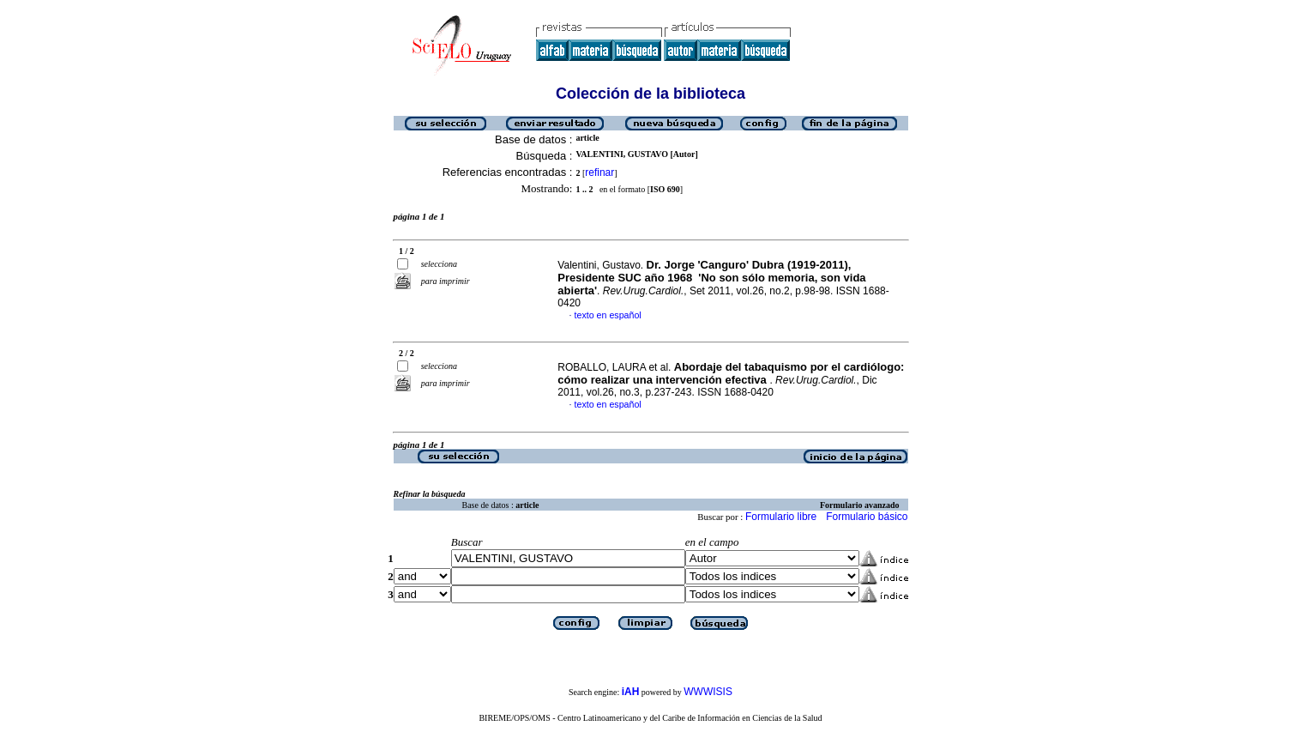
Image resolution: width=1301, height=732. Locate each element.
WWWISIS (708, 692)
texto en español (608, 315)
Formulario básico (866, 517)
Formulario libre (780, 517)
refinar (599, 172)
